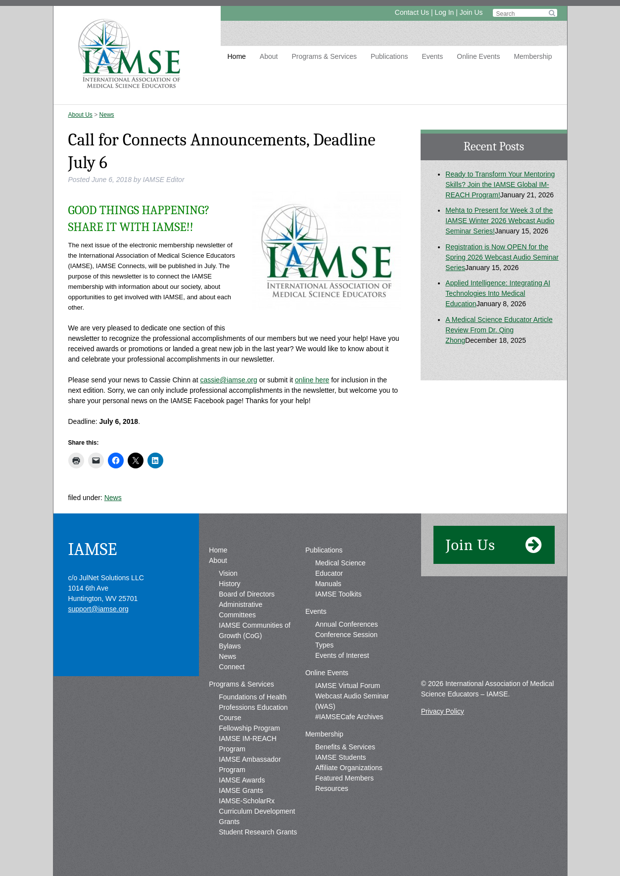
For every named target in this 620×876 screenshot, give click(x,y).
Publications (389, 56)
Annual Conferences (346, 624)
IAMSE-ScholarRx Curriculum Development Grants (257, 811)
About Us (80, 114)
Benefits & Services (345, 747)
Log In (444, 12)
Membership (533, 56)
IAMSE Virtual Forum (347, 686)
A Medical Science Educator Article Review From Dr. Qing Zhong (498, 330)
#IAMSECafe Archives (349, 717)
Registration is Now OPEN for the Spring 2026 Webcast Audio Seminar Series (502, 257)
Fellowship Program (249, 728)
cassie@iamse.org (228, 380)
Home (237, 56)
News (106, 114)
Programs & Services (323, 56)
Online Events (478, 56)
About (269, 56)
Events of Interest (342, 655)
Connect (231, 667)
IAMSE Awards (242, 780)
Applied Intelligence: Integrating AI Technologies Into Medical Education (497, 293)
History (229, 584)
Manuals (328, 584)
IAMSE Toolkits (338, 594)
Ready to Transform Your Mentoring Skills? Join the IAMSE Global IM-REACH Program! (500, 184)
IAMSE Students (340, 757)
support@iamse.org (98, 609)
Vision (228, 573)
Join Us (471, 12)
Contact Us (412, 12)
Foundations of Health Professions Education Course (253, 707)
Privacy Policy (442, 711)
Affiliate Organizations (348, 768)
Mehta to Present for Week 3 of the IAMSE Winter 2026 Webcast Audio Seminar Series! (499, 220)
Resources (331, 788)
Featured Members (344, 778)
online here (312, 380)
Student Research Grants (258, 832)
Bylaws (229, 646)
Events (432, 56)
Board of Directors (247, 594)
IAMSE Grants (241, 790)
